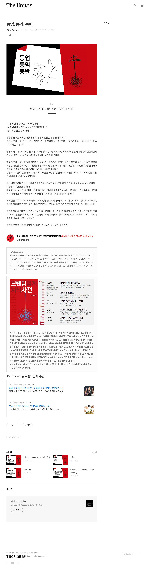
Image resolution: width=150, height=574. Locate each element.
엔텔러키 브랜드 (18, 501)
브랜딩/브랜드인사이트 (14, 29)
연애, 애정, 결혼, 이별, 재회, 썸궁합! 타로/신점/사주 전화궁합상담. (36, 391)
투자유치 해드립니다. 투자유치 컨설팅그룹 (29, 405)
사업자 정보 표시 (13, 437)
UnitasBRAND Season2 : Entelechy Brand (27, 504)
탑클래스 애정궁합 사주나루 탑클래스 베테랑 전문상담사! (36, 387)
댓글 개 (9, 488)
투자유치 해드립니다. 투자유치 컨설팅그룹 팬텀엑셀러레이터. (35, 409)
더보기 (94, 452)
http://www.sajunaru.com (19, 384)
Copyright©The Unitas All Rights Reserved (22, 552)
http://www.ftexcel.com (18, 402)
